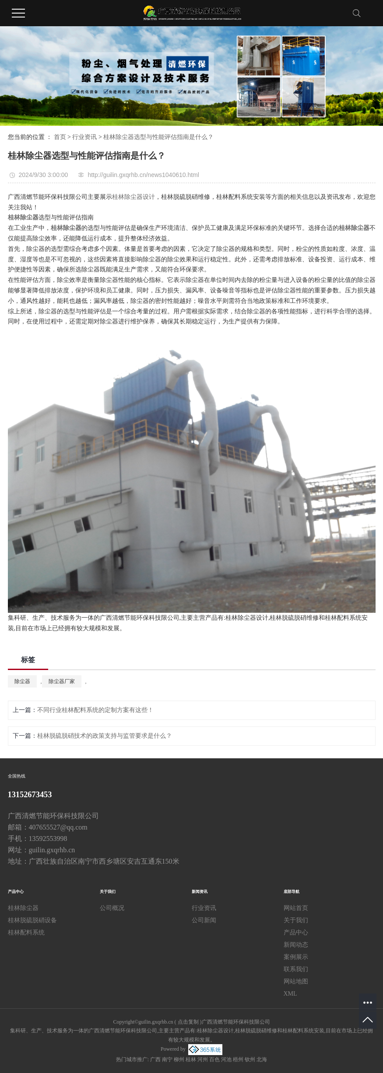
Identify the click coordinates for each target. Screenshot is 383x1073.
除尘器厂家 (62, 681)
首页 (60, 137)
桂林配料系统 (26, 932)
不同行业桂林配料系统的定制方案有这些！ (95, 710)
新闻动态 (296, 944)
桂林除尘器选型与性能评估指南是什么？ (158, 137)
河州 (202, 1059)
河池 (226, 1059)
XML (290, 993)
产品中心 (296, 932)
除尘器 (22, 681)
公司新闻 (204, 920)
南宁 (167, 1059)
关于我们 (296, 920)
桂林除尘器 (23, 908)
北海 (262, 1059)
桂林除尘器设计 (133, 197)
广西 (155, 1059)
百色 (214, 1059)
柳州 (179, 1059)
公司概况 (112, 908)
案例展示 (296, 957)
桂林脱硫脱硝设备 (32, 920)
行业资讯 (84, 137)
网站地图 (296, 981)
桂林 (191, 1059)
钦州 (250, 1059)
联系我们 (296, 969)
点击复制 (188, 1022)
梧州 (238, 1059)
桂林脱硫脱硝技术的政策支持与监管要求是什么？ (104, 736)
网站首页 (296, 908)
